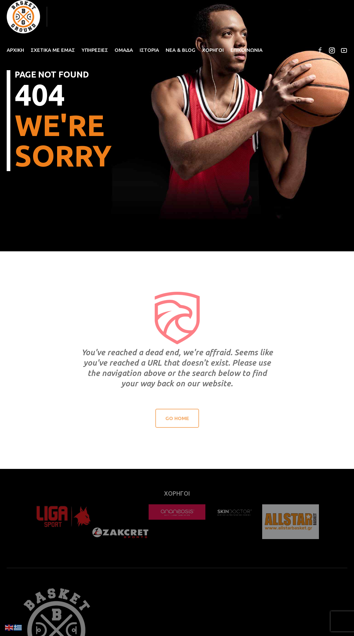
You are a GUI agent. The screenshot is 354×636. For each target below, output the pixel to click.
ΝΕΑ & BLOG (180, 50)
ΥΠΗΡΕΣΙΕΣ (94, 50)
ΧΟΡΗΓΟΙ (213, 50)
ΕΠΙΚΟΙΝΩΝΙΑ (246, 50)
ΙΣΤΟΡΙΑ (149, 50)
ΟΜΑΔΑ (124, 50)
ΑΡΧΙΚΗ (15, 50)
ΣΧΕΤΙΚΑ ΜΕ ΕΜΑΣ (53, 50)
